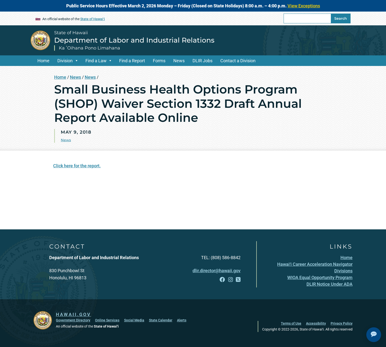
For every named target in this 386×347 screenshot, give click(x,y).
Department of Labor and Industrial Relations (134, 40)
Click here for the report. (77, 165)
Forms (159, 60)
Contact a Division (238, 60)
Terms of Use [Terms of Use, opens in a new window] (291, 323)
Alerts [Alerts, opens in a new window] (181, 320)
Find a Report (132, 60)
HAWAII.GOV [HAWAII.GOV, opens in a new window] (73, 314)
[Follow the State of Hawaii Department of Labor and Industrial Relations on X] (238, 280)
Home (43, 60)
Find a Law (96, 60)
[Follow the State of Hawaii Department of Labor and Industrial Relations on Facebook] (222, 280)
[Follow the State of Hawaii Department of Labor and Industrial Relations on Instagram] (230, 280)
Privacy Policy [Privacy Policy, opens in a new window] (342, 323)
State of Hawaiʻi (92, 19)
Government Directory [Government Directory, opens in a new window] (73, 320)
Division (65, 60)
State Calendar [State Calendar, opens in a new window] (160, 320)
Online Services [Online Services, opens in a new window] (107, 320)
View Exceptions (304, 5)
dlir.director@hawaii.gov (217, 270)
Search (340, 18)
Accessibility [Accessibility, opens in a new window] (316, 323)
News (179, 60)
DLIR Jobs (202, 60)
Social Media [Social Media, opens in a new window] (134, 320)
